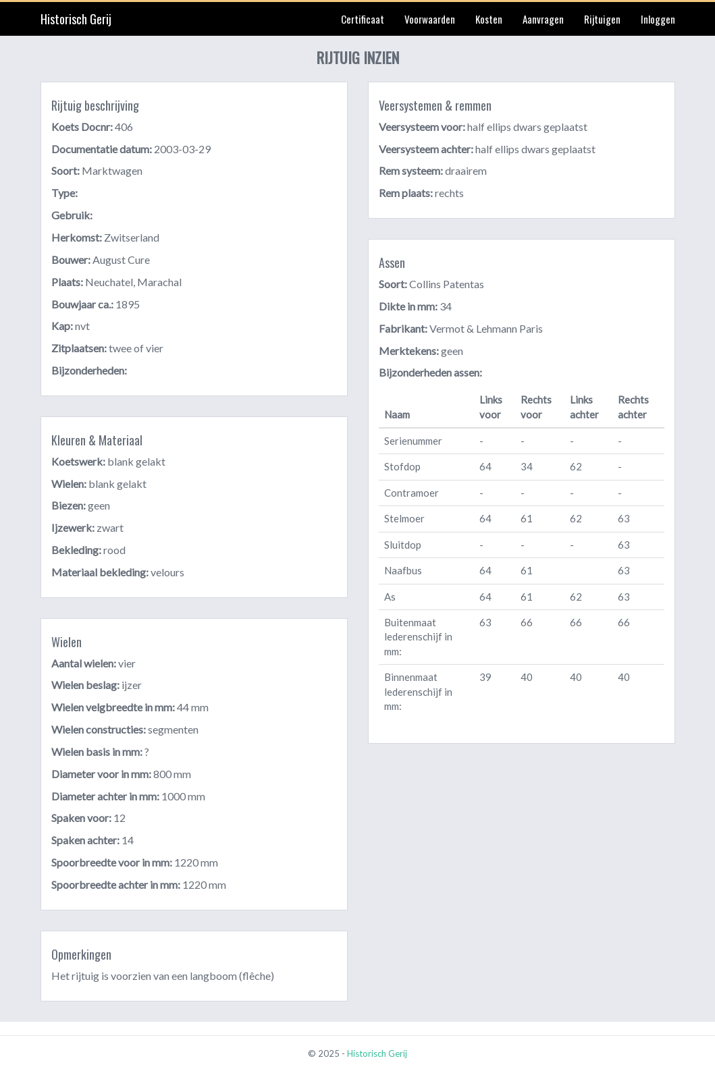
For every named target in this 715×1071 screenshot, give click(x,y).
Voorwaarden (429, 18)
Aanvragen (543, 18)
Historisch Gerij (76, 19)
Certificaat (362, 18)
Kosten (488, 18)
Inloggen (658, 18)
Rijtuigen (602, 18)
